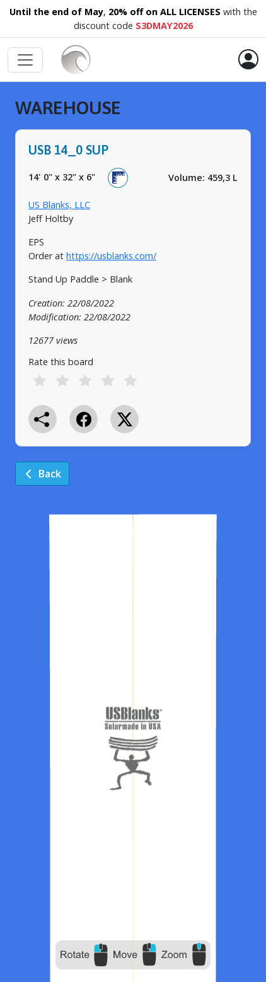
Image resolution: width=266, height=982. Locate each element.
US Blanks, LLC (59, 205)
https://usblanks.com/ (111, 256)
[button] (248, 60)
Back (42, 473)
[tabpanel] (133, 300)
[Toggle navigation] (25, 60)
